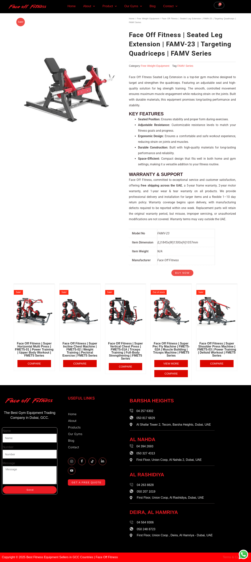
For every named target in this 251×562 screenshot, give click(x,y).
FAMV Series (185, 65)
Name (7, 430)
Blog (153, 6)
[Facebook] (82, 461)
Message (9, 463)
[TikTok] (92, 461)
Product (110, 6)
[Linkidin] (102, 461)
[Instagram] (71, 461)
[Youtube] (71, 471)
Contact (170, 6)
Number (8, 447)
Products (75, 427)
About (89, 6)
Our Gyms (133, 6)
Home (71, 6)
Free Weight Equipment (148, 18)
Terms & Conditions (236, 557)
